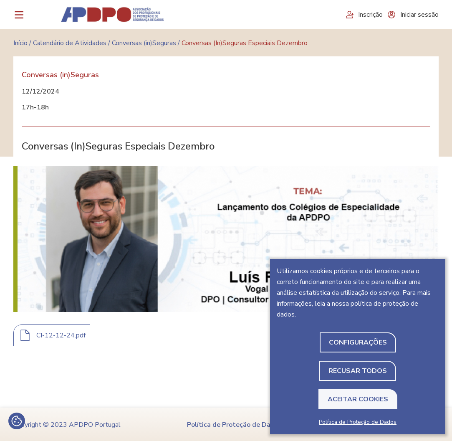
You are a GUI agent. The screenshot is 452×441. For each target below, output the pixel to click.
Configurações (358, 342)
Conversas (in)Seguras (144, 43)
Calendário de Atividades (69, 43)
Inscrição (364, 14)
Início (20, 43)
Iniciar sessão (413, 14)
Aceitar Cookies (358, 399)
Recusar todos (357, 370)
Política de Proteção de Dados (357, 422)
